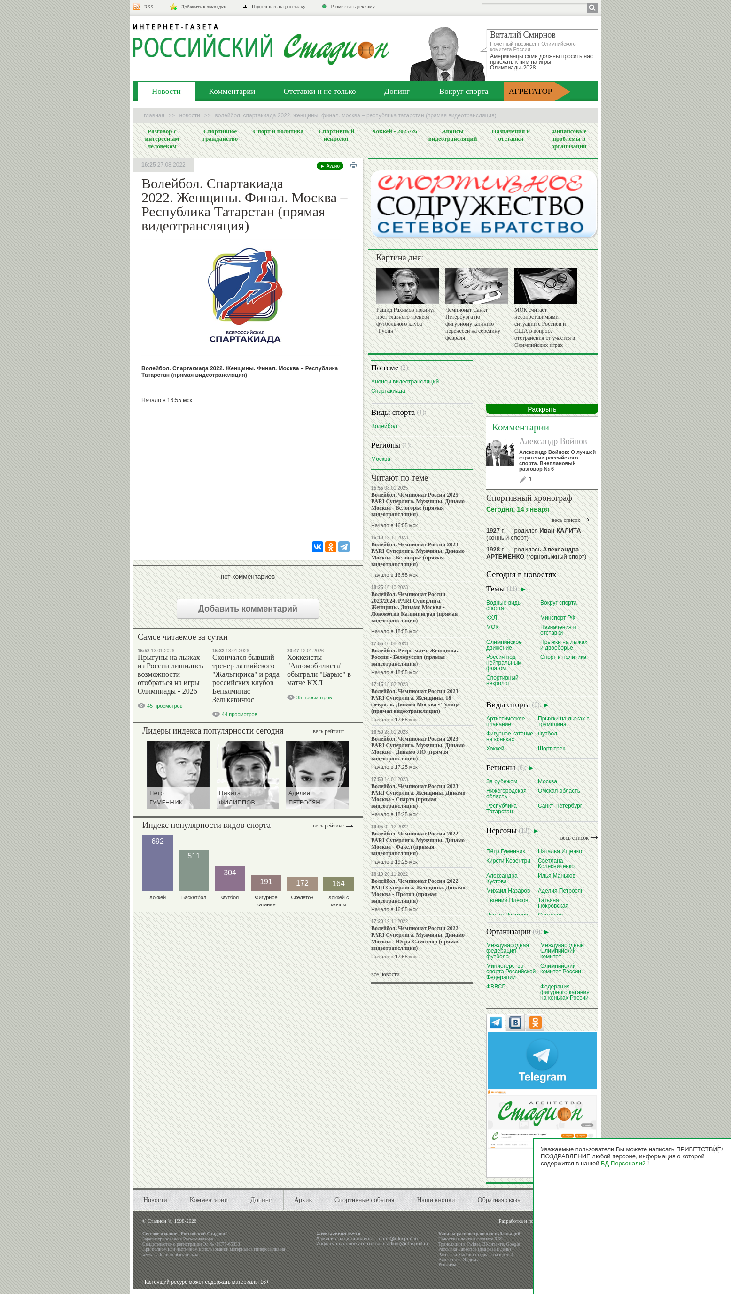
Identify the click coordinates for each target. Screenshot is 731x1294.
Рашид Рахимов (507, 915)
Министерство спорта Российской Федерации (511, 971)
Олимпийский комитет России (560, 968)
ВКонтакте (493, 1244)
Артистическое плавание (505, 721)
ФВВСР (495, 986)
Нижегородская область (506, 793)
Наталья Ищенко (560, 851)
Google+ (514, 1244)
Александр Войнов (553, 441)
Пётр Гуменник (505, 851)
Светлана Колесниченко (556, 863)
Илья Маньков (556, 876)
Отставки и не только (319, 91)
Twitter (473, 1244)
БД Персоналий (623, 1163)
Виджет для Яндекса (459, 1259)
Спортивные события (364, 1199)
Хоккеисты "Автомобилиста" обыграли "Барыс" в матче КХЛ (319, 670)
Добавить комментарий (247, 608)
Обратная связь (499, 1199)
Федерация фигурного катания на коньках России (565, 992)
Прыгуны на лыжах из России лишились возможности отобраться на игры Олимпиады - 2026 (170, 674)
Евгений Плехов (507, 900)
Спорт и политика (278, 131)
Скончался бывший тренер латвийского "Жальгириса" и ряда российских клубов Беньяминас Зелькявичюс (246, 678)
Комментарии (232, 91)
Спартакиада (388, 391)
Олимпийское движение (504, 645)
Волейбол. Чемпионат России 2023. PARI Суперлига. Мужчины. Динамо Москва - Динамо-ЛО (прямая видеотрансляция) (418, 748)
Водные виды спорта (503, 605)
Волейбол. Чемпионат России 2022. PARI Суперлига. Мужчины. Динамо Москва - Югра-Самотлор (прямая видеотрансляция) (418, 938)
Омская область (559, 791)
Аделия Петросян (561, 891)
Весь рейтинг (328, 731)
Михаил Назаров (508, 891)
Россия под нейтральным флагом (504, 662)
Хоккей (495, 748)
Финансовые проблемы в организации (568, 139)
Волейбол (384, 426)
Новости (166, 91)
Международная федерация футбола (507, 950)
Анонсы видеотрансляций (452, 135)
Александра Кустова (502, 878)
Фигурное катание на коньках (509, 736)
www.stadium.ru (157, 1254)
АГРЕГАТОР (530, 91)
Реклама (447, 1264)
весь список (566, 520)
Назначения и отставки (511, 135)
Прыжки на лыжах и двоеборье (563, 645)
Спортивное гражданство (220, 135)
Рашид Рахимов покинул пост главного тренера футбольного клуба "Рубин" (405, 320)
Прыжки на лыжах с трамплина (564, 721)
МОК (492, 627)
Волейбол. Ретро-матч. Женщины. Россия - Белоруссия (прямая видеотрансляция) (414, 657)
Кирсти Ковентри (508, 861)
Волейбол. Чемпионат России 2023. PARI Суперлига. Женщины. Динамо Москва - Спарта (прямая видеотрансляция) (418, 796)
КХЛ (491, 617)
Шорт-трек (551, 748)
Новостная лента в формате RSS (470, 1238)
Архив (303, 1199)
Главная (154, 115)
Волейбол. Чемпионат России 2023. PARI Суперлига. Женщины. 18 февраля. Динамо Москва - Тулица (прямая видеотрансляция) (415, 701)
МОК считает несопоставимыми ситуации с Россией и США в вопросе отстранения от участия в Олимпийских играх (544, 327)
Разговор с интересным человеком (162, 139)
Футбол (547, 733)
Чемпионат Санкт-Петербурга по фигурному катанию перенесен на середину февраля (472, 323)
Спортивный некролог (336, 135)
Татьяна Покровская (553, 903)
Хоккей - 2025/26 (394, 131)
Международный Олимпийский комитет (562, 950)
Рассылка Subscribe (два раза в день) (474, 1249)
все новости (385, 974)
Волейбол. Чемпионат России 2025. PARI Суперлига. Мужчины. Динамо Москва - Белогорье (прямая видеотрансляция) (418, 504)
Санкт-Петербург (560, 806)
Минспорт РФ (557, 617)
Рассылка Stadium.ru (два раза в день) (475, 1254)
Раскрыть (542, 409)
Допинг (397, 91)
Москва (380, 459)
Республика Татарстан (501, 808)
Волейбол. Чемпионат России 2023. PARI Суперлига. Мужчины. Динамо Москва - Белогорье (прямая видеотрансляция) (418, 554)
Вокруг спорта (464, 91)
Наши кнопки (436, 1199)
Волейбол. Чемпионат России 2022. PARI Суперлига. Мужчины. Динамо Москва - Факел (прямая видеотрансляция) (418, 843)
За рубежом (501, 781)
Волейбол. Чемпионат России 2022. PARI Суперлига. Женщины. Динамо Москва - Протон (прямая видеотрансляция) (418, 891)
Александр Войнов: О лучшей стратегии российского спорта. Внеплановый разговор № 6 (557, 460)
